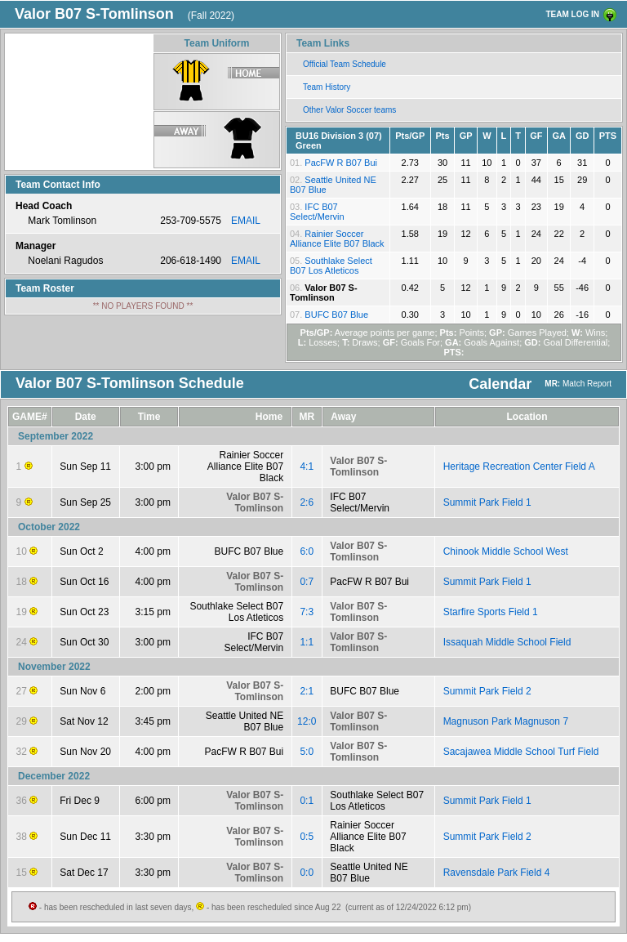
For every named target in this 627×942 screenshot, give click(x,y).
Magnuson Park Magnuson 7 (505, 721)
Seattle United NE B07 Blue (244, 721)
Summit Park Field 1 (487, 502)
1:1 (307, 642)
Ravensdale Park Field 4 (496, 872)
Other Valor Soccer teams (349, 109)
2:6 (307, 502)
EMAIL (245, 220)
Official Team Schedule (344, 64)
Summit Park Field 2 (487, 691)
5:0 (307, 751)
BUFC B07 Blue (336, 314)
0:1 (307, 800)
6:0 (307, 551)
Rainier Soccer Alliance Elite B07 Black (337, 238)
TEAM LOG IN (572, 14)
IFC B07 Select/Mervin (317, 211)
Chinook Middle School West (505, 551)
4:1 (307, 466)
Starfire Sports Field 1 (490, 612)
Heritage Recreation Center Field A (519, 466)
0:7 (307, 581)
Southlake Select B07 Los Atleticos (331, 265)
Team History (326, 87)
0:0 (307, 872)
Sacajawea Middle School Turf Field (521, 751)
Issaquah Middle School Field (507, 642)
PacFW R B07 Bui (341, 162)
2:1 (307, 691)
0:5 (307, 836)
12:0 (306, 721)
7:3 (307, 612)
